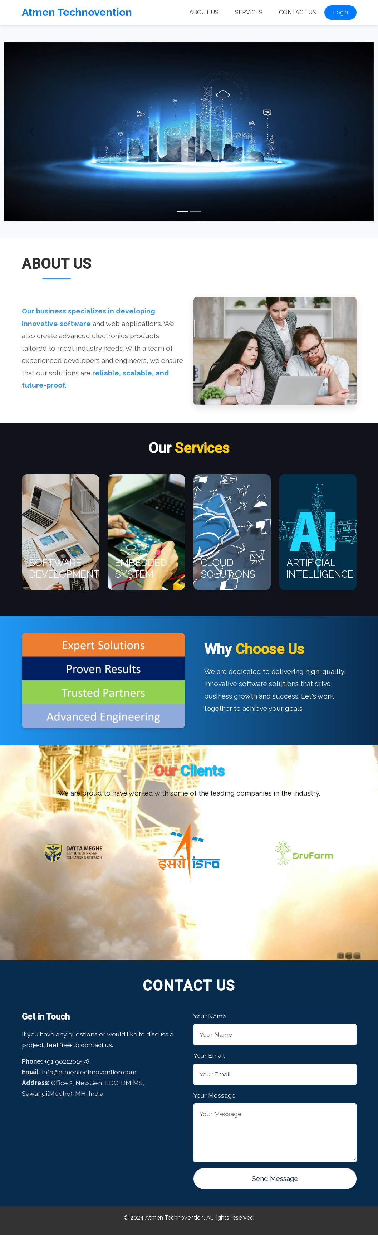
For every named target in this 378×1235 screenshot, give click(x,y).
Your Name (209, 1016)
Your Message (214, 1095)
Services (248, 12)
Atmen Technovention (77, 12)
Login (340, 12)
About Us (204, 12)
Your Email (209, 1055)
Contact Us (297, 12)
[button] (32, 131)
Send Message (275, 1178)
